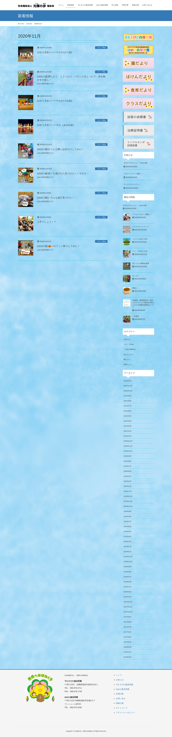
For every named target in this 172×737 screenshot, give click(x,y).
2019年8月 (128, 516)
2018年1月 (128, 597)
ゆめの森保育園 (122, 689)
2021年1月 (128, 436)
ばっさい (135, 276)
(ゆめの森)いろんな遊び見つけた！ (55, 197)
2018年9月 (128, 567)
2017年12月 (128, 602)
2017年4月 (128, 642)
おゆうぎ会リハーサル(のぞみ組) (54, 100)
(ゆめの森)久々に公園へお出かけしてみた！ (60, 149)
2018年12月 (128, 557)
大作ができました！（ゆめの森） (136, 163)
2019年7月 (128, 521)
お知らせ (127, 339)
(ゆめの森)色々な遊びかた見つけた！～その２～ (63, 173)
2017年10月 (128, 612)
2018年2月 (128, 592)
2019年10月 (128, 506)
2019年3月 (128, 541)
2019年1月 (128, 552)
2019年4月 (128, 536)
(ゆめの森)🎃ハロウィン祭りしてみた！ (58, 246)
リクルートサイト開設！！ (134, 174)
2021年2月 (128, 431)
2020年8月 (128, 461)
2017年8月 (128, 622)
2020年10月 (128, 451)
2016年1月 (128, 657)
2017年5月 (128, 637)
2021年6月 (128, 411)
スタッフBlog (101, 47)
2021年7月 (128, 406)
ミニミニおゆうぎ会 (139, 239)
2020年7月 (128, 466)
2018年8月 (128, 572)
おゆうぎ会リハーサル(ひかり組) (54, 52)
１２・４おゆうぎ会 (139, 251)
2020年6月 (128, 471)
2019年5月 (128, 531)
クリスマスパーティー (132, 184)
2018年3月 (128, 587)
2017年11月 (128, 607)
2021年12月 (128, 386)
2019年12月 (128, 496)
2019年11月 (128, 501)
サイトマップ (121, 708)
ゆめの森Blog (130, 349)
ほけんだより (129, 354)
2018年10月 (128, 562)
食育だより (128, 364)
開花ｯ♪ (134, 288)
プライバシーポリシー (125, 713)
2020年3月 (128, 481)
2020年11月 (128, 446)
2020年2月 (128, 486)
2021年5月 (128, 416)
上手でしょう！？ (46, 222)
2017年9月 (128, 617)
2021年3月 (128, 426)
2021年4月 (128, 421)
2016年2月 (128, 652)
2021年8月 (128, 401)
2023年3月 (128, 381)
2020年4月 (128, 476)
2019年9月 (128, 511)
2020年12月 (128, 441)
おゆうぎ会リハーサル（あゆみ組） (56, 125)
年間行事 (120, 694)
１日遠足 (135, 316)
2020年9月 (128, 456)
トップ (119, 675)
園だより (127, 359)
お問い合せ (120, 699)
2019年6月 (128, 526)
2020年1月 (128, 491)
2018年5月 (128, 582)
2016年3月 (128, 647)
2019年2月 (128, 546)
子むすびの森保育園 (124, 685)
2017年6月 (128, 632)
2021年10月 (128, 391)
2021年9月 (128, 396)
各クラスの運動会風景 (140, 263)
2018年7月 (128, 577)
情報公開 (120, 703)
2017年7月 (128, 627)
